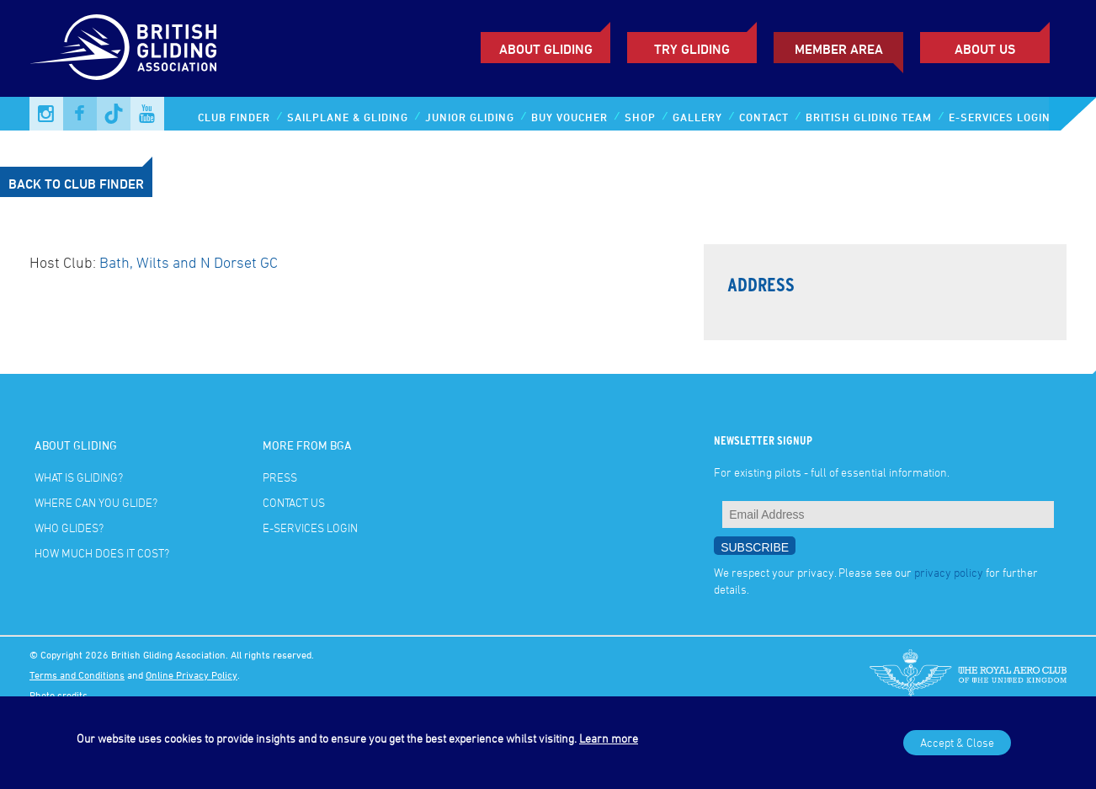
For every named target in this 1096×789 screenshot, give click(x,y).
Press (280, 477)
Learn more (608, 738)
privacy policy (948, 572)
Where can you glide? (96, 502)
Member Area (839, 48)
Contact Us (294, 502)
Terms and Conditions (77, 674)
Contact (764, 117)
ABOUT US (985, 48)
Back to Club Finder (76, 183)
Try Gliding (692, 48)
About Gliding (546, 48)
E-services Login (1000, 117)
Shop (640, 117)
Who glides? (69, 527)
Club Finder (234, 117)
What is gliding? (79, 477)
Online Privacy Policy (191, 674)
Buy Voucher (569, 117)
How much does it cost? (102, 553)
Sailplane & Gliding (347, 117)
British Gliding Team (869, 117)
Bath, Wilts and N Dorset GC (188, 261)
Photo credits (58, 695)
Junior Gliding (469, 117)
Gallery (697, 117)
